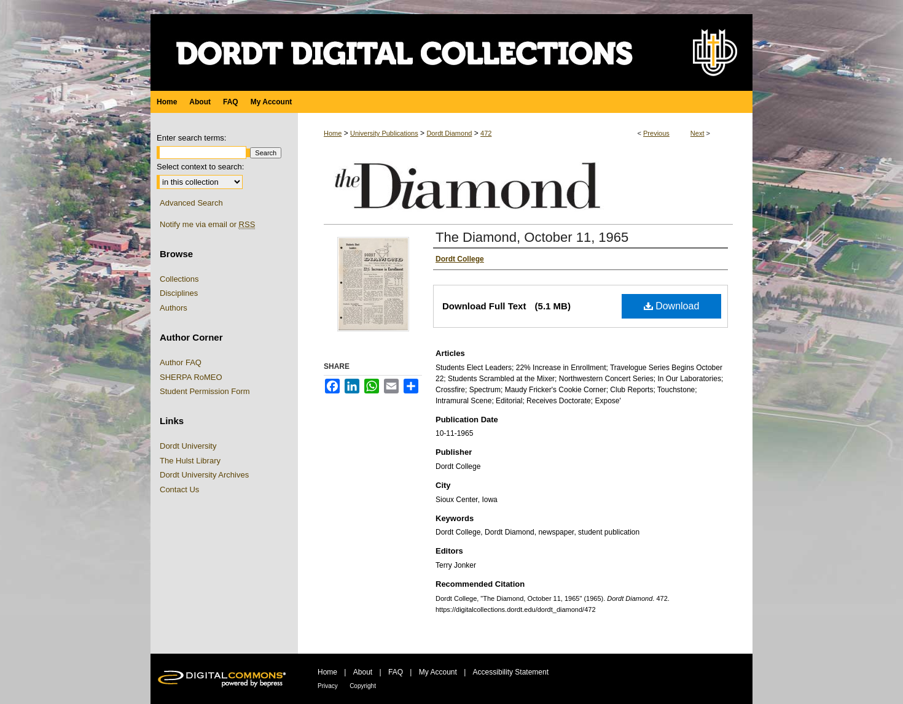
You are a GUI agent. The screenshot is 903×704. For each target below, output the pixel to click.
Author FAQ (180, 362)
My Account (438, 672)
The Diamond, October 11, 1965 (532, 237)
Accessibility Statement (511, 672)
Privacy (328, 686)
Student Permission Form (205, 391)
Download (672, 306)
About (362, 672)
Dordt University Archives (204, 474)
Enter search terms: (191, 137)
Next (697, 133)
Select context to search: (200, 166)
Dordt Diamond (449, 133)
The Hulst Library (190, 460)
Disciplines (179, 293)
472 (485, 133)
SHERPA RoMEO (191, 377)
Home (333, 133)
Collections (179, 279)
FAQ (395, 672)
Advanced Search (191, 202)
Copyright (363, 686)
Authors (173, 307)
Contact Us (179, 489)
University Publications (384, 133)
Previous (656, 133)
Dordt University (188, 446)
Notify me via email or (207, 225)
